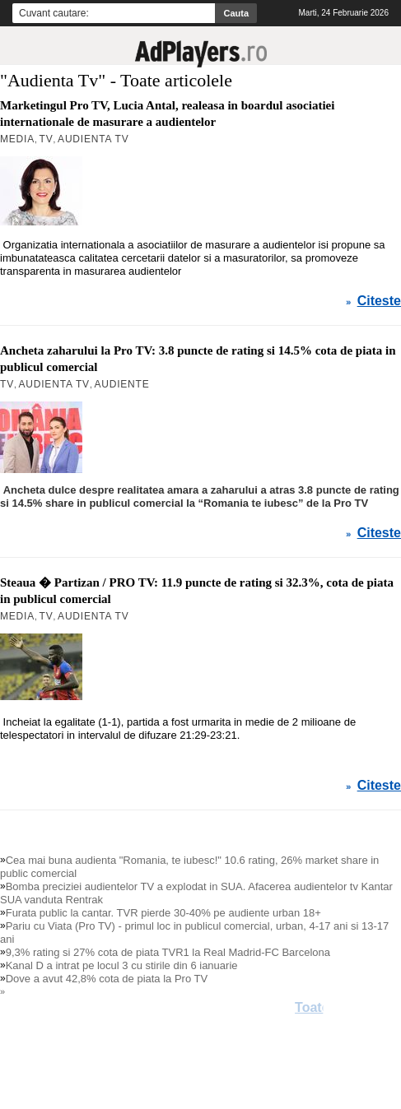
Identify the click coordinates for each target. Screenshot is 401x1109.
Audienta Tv (93, 616)
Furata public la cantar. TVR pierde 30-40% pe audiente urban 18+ (163, 913)
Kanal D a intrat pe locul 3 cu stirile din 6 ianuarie (122, 965)
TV (47, 616)
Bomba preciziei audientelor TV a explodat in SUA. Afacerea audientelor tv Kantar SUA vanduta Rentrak (196, 893)
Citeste (379, 533)
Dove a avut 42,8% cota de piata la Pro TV (106, 978)
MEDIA (17, 616)
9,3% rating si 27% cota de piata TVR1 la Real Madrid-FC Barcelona (168, 952)
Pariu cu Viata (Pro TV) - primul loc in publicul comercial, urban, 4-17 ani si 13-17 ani (194, 932)
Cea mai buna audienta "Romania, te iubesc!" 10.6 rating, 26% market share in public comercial (189, 866)
